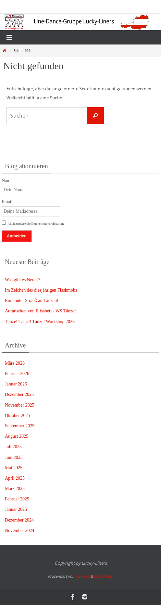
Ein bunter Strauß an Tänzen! (31, 300)
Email (7, 201)
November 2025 (19, 405)
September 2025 (19, 425)
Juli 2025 (13, 446)
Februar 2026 (17, 373)
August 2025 (16, 436)
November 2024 (19, 530)
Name (7, 180)
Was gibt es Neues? (22, 279)
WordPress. (103, 576)
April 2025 (15, 478)
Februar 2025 (17, 499)
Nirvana (82, 576)
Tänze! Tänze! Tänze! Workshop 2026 (40, 321)
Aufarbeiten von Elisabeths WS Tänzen (41, 311)
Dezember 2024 (19, 520)
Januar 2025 (16, 509)
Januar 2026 (16, 384)
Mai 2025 (13, 467)
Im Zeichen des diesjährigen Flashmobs (41, 290)
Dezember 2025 (19, 394)
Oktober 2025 (17, 415)
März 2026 (15, 363)
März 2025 (15, 488)
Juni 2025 (14, 457)
